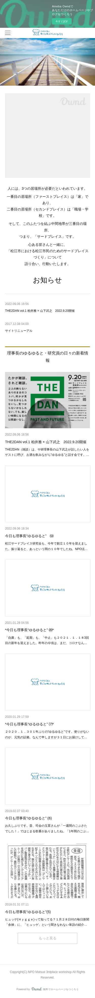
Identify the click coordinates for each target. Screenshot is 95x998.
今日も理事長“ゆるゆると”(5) (28, 912)
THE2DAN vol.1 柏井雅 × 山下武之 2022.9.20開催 (45, 442)
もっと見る (47, 938)
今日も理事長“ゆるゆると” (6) (28, 818)
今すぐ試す (61, 21)
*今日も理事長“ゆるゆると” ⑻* (29, 630)
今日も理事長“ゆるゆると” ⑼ (29, 536)
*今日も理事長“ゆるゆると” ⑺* (29, 724)
